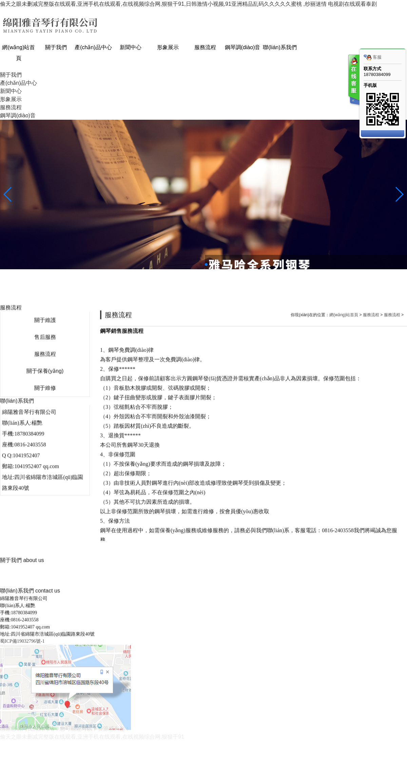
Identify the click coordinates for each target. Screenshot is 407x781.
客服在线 (353, 80)
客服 (373, 57)
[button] (200, 264)
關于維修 (45, 540)
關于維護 (45, 472)
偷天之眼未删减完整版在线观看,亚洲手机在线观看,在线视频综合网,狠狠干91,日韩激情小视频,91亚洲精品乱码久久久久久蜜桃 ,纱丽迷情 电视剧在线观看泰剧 (188, 4)
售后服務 (45, 489)
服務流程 (45, 506)
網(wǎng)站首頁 (343, 467)
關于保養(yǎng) (44, 523)
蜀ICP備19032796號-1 (22, 771)
